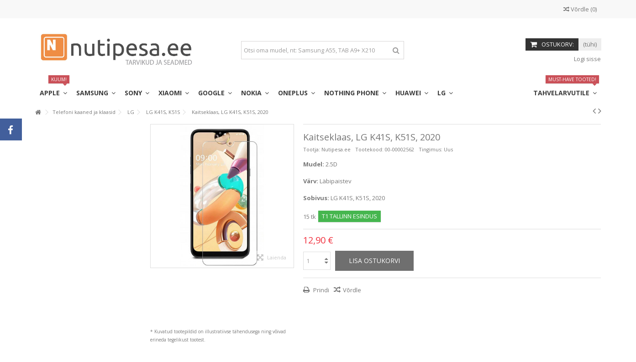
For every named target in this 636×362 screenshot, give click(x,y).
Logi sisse (587, 59)
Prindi (320, 290)
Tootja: (311, 149)
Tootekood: (369, 149)
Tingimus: (430, 149)
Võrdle (352, 290)
